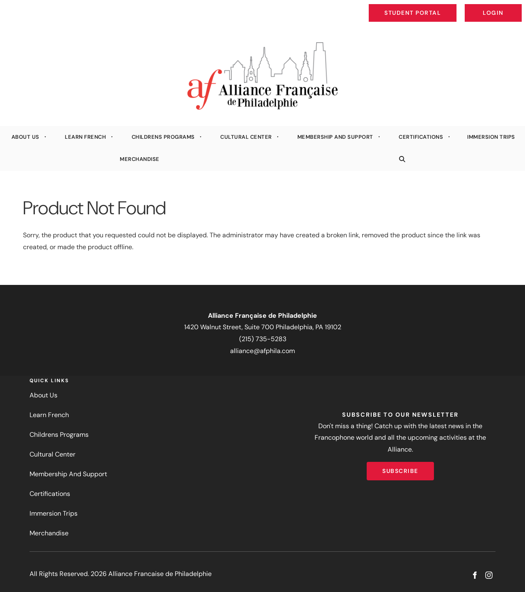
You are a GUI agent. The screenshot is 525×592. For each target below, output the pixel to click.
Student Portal (431, 6)
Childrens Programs (163, 136)
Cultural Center (246, 136)
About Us (25, 136)
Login (514, 6)
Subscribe (400, 467)
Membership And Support (335, 136)
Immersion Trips (54, 513)
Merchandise (140, 159)
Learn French (85, 136)
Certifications (421, 136)
